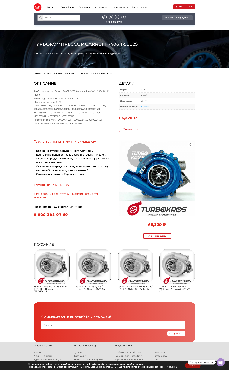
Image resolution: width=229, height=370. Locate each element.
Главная (37, 73)
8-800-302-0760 (114, 22)
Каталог (50, 7)
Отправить (176, 333)
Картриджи (119, 7)
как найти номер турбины (177, 17)
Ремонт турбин (139, 7)
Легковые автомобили (96, 53)
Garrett (145, 106)
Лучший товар (68, 7)
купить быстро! (184, 7)
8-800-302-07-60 (51, 215)
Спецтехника (100, 7)
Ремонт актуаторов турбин (89, 359)
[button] (190, 144)
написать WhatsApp (85, 345)
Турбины (83, 7)
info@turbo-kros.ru (125, 345)
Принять (192, 365)
